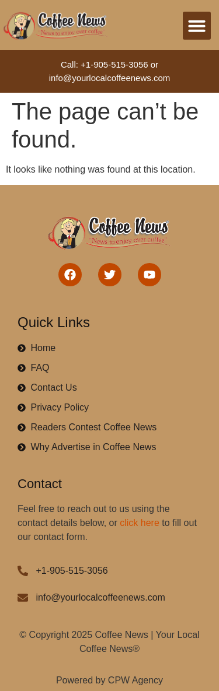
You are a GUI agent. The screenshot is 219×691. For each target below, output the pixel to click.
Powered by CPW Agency (109, 680)
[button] (197, 26)
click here (139, 523)
